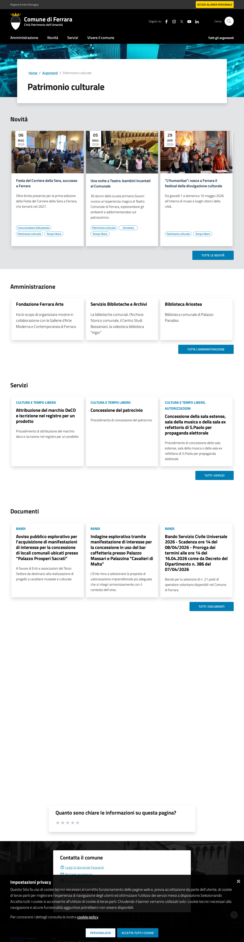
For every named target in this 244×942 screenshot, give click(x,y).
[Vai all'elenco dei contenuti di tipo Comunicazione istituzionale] (33, 227)
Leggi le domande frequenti (82, 867)
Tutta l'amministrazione (206, 349)
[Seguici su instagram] (172, 21)
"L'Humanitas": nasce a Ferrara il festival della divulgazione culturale (193, 183)
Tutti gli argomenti (221, 37)
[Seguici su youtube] (188, 21)
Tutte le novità (213, 255)
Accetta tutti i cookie (138, 933)
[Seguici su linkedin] (195, 21)
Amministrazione (24, 38)
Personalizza (100, 933)
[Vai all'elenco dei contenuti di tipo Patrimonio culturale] (29, 234)
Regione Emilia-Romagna (24, 4)
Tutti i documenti (212, 606)
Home (33, 72)
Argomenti (50, 72)
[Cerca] (229, 21)
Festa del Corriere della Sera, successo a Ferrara (46, 183)
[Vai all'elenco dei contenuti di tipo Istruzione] (128, 227)
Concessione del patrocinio (117, 410)
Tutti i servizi (215, 475)
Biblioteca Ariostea (183, 304)
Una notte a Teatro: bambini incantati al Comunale (121, 183)
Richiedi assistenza (76, 874)
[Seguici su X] (180, 21)
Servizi (72, 38)
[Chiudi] (238, 880)
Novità (52, 38)
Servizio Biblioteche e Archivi (119, 304)
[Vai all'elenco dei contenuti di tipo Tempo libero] (53, 234)
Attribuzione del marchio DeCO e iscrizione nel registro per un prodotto (46, 416)
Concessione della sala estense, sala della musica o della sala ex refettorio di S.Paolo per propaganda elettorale (195, 424)
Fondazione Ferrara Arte (39, 304)
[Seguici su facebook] (165, 21)
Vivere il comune (100, 38)
